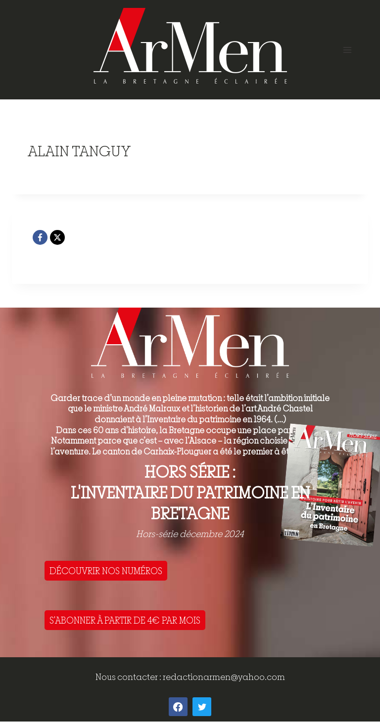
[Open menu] (347, 49)
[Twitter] (201, 706)
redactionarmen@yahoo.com (224, 676)
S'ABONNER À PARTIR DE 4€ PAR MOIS (124, 620)
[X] (57, 237)
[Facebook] (40, 237)
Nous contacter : (129, 676)
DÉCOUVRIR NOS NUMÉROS (105, 571)
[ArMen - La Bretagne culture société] (190, 45)
